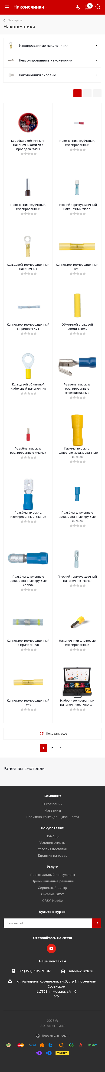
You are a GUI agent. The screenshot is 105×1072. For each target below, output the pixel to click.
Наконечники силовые (37, 75)
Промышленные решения (53, 881)
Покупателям (52, 828)
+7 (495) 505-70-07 (35, 971)
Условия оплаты (52, 843)
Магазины (52, 810)
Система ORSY (52, 894)
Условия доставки (52, 849)
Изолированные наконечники (44, 45)
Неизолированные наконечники (45, 60)
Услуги (52, 866)
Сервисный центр (52, 888)
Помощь (52, 836)
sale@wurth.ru (81, 971)
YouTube (51, 948)
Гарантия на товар (52, 855)
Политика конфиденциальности (52, 817)
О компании (52, 804)
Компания (52, 796)
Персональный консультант (52, 875)
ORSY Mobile (52, 901)
